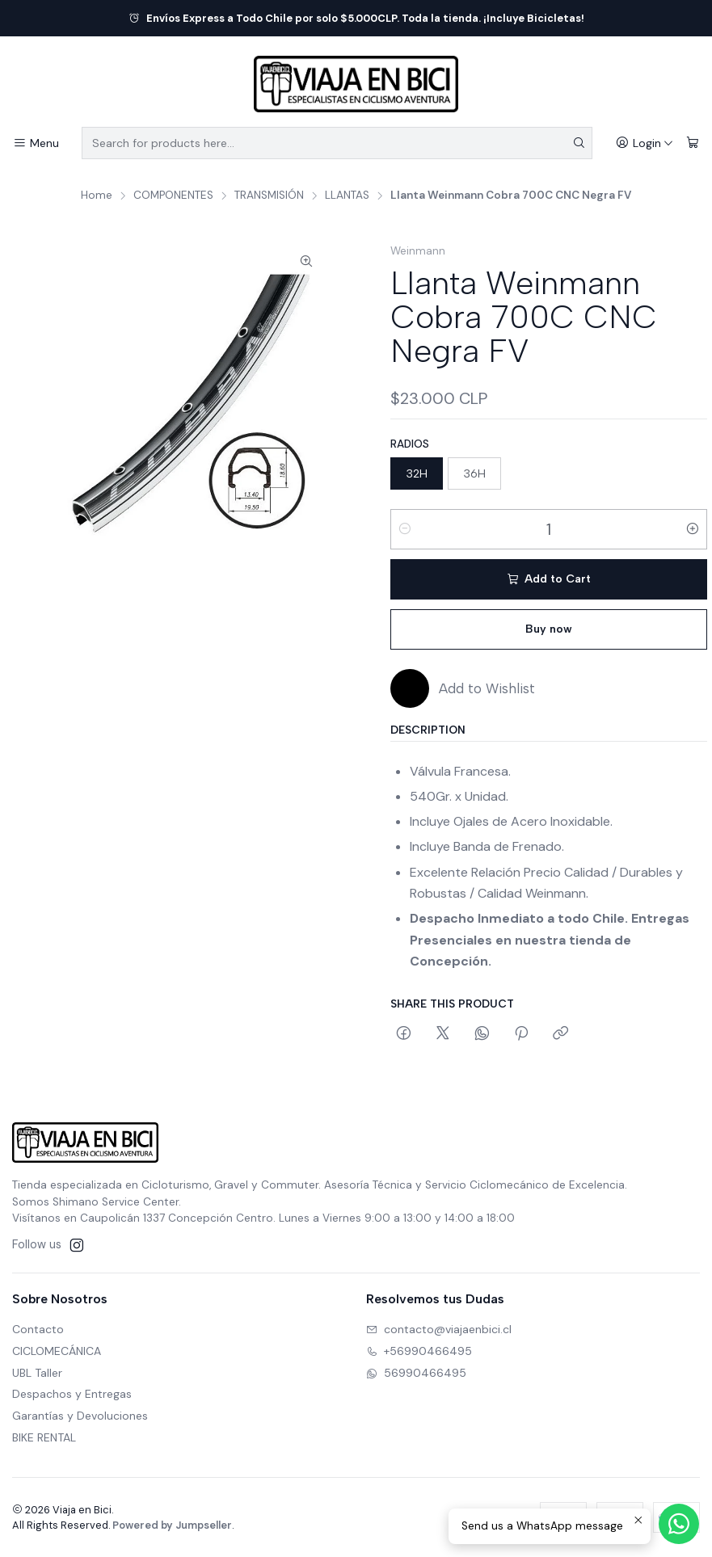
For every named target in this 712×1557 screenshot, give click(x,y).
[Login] (644, 143)
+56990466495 (419, 1351)
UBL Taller (37, 1373)
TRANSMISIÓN (269, 195)
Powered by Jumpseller (172, 1525)
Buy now (548, 629)
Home (96, 195)
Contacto (38, 1329)
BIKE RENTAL (44, 1437)
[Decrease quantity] (405, 529)
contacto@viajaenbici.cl (439, 1329)
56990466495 (416, 1373)
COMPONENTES (173, 195)
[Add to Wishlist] (462, 688)
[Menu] (36, 143)
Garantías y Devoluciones (80, 1415)
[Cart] (692, 143)
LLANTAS (347, 195)
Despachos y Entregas (72, 1394)
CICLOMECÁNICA (56, 1351)
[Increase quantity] (692, 529)
